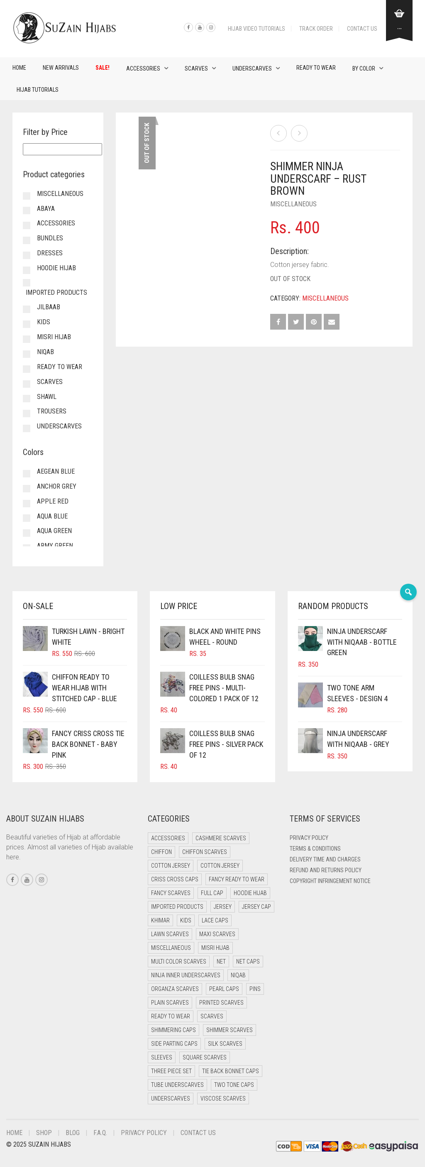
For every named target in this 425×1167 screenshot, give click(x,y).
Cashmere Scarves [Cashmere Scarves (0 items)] (220, 838)
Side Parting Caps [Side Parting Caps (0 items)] (174, 1043)
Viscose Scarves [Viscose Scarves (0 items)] (223, 1098)
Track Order (316, 28)
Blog (73, 1133)
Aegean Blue (56, 471)
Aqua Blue (52, 516)
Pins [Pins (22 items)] (255, 989)
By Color (363, 68)
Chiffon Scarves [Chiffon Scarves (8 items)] (204, 852)
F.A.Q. (100, 1133)
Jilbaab (48, 307)
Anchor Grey (56, 486)
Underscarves (252, 68)
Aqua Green (54, 531)
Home (19, 67)
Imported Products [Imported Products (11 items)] (177, 906)
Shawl (46, 397)
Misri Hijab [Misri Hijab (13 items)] (215, 947)
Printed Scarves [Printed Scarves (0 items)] (221, 1002)
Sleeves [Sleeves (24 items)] (161, 1057)
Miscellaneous (293, 204)
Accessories (143, 68)
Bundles (50, 238)
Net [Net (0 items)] (221, 961)
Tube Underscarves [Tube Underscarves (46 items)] (177, 1084)
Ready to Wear (316, 67)
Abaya (46, 209)
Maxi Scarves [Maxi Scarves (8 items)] (217, 934)
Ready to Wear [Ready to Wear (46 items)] (170, 1016)
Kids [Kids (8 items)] (185, 920)
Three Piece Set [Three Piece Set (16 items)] (171, 1071)
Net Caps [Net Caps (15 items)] (248, 961)
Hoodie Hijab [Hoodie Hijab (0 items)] (250, 893)
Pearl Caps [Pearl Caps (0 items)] (224, 989)
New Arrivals (61, 67)
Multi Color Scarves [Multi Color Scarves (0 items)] (178, 961)
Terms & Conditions (315, 848)
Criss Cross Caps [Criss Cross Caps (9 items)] (174, 879)
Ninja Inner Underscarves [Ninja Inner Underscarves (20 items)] (185, 975)
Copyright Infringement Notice (330, 881)
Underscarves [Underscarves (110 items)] (170, 1098)
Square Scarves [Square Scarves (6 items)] (205, 1057)
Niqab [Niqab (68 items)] (238, 975)
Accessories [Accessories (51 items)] (168, 838)
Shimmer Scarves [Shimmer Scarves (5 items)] (229, 1030)
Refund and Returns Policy (325, 870)
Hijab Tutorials (38, 89)
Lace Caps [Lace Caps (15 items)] (215, 920)
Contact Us (362, 28)
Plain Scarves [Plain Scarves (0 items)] (170, 1002)
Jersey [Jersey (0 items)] (223, 906)
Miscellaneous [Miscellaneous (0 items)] (171, 947)
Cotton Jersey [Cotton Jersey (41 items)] (170, 865)
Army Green (55, 546)
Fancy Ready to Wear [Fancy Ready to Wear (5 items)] (236, 879)
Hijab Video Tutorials (256, 28)
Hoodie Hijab (56, 268)
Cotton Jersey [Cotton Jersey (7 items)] (219, 865)
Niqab (45, 352)
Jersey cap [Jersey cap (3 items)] (256, 906)
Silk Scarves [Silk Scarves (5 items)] (225, 1043)
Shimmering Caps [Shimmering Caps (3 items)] (173, 1030)
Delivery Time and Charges (325, 859)
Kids (43, 322)
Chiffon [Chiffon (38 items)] (161, 852)
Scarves (196, 68)
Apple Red (52, 501)
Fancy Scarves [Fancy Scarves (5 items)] (171, 893)
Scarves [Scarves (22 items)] (211, 1016)
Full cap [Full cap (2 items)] (212, 893)
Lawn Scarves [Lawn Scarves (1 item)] (170, 934)
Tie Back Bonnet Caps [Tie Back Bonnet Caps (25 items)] (230, 1071)
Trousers (51, 411)
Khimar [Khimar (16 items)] (160, 920)
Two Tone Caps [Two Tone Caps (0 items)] (234, 1084)
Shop (44, 1133)
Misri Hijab (54, 337)
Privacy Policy (309, 837)
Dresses (50, 253)
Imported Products (56, 292)
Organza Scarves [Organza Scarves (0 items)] (175, 989)
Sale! (102, 67)
